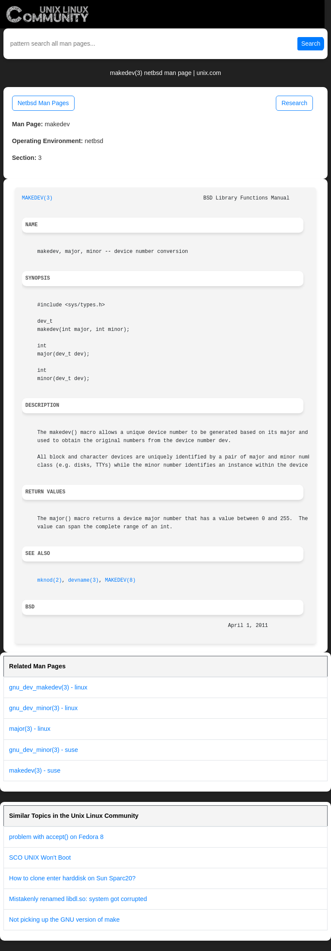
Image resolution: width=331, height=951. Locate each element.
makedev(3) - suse (34, 770)
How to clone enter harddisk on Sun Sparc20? (72, 878)
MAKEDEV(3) (37, 198)
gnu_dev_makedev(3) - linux (48, 687)
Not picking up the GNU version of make (64, 919)
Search (310, 43)
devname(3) (83, 580)
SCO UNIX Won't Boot (40, 857)
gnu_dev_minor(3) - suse (43, 749)
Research (294, 103)
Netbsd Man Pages (43, 103)
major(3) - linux (29, 728)
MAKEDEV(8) (120, 580)
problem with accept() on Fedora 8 (56, 836)
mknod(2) (49, 580)
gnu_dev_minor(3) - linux (43, 708)
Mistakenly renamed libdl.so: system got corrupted (78, 898)
